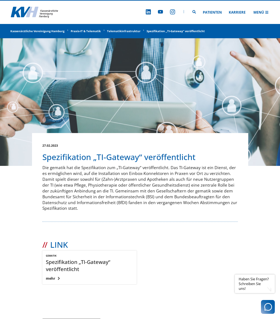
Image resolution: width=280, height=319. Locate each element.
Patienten (212, 12)
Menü (261, 12)
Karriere (237, 12)
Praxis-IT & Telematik (86, 31)
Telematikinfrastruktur (124, 31)
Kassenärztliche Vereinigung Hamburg (37, 31)
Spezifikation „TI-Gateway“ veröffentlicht (176, 31)
